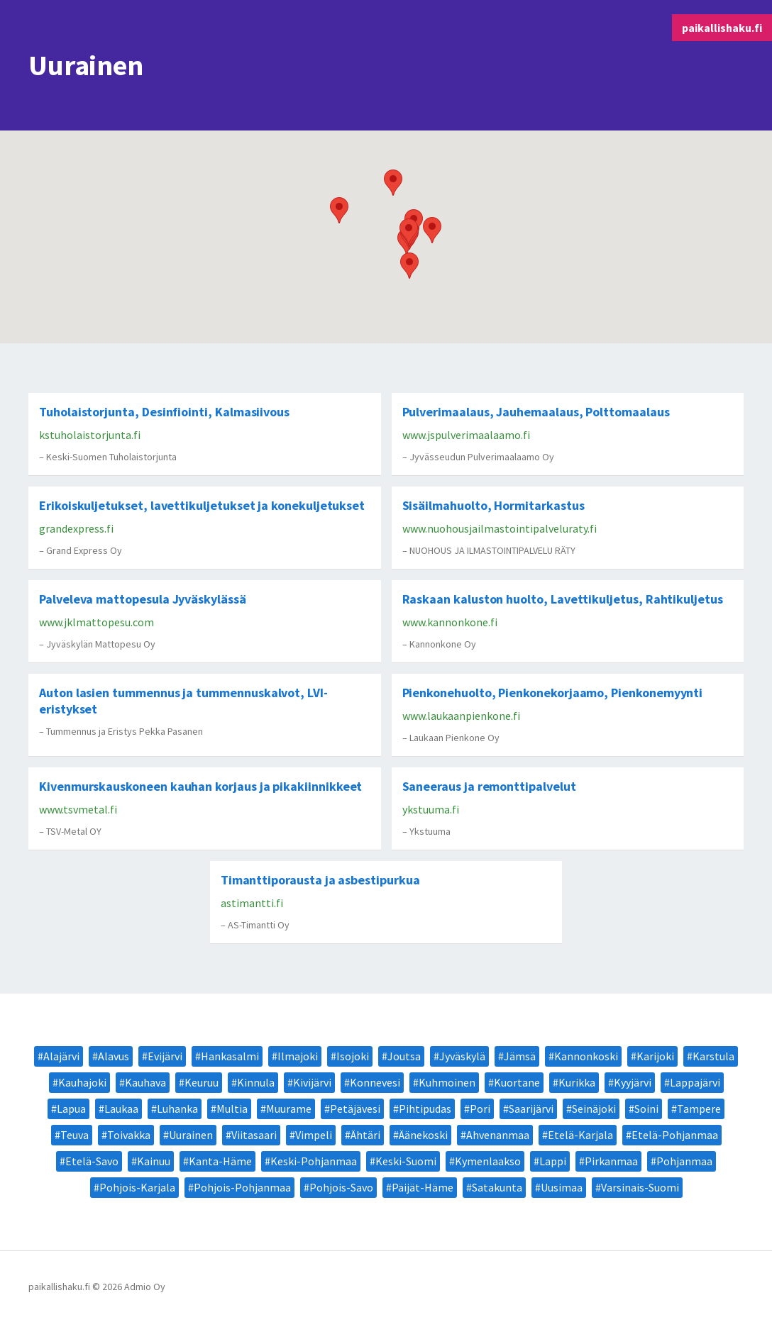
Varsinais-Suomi (640, 1187)
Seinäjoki (594, 1108)
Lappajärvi (695, 1082)
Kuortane (517, 1082)
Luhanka (177, 1108)
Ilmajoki (297, 1056)
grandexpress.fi (76, 528)
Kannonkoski (586, 1056)
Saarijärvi (531, 1108)
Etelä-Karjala (580, 1135)
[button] (432, 230)
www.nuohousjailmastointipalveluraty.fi (499, 528)
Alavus (113, 1056)
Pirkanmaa (611, 1161)
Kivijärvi (312, 1082)
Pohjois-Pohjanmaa (242, 1187)
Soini (646, 1108)
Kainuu (153, 1161)
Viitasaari (254, 1135)
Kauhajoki (82, 1082)
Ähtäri (365, 1135)
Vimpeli (313, 1135)
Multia (232, 1108)
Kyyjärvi (632, 1082)
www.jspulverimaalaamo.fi (466, 435)
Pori (480, 1108)
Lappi (552, 1161)
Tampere (699, 1108)
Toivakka (128, 1135)
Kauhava (145, 1082)
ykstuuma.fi (430, 809)
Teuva (74, 1135)
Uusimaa (562, 1187)
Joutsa (404, 1056)
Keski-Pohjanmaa (313, 1161)
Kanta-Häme (220, 1161)
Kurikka (576, 1082)
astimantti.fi (252, 903)
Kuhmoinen (447, 1082)
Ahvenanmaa (497, 1135)
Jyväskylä (462, 1056)
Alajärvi (61, 1056)
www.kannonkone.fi (449, 622)
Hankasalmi (230, 1056)
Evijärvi (165, 1056)
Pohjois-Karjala (137, 1187)
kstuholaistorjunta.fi (89, 435)
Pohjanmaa (684, 1161)
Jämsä (520, 1056)
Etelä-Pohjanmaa (675, 1135)
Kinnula (256, 1082)
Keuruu (201, 1082)
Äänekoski (423, 1135)
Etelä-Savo (91, 1161)
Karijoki (655, 1056)
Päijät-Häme (422, 1187)
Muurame (288, 1108)
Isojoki (352, 1056)
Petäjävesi (355, 1108)
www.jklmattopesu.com (96, 622)
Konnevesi (375, 1082)
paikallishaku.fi (722, 28)
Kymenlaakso (488, 1161)
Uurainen (191, 1135)
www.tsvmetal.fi (78, 809)
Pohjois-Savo (341, 1187)
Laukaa (121, 1108)
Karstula (713, 1056)
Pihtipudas (425, 1108)
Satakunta (497, 1187)
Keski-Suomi (405, 1161)
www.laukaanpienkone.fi (461, 716)
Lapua (71, 1108)
